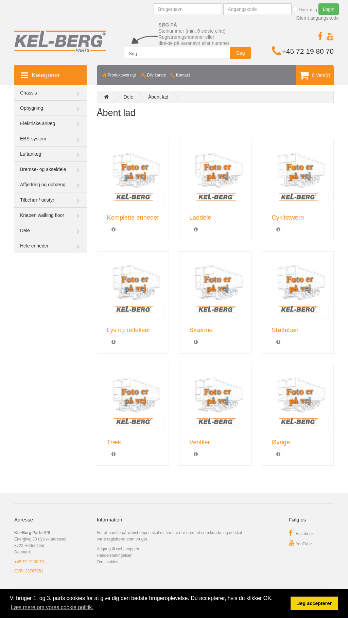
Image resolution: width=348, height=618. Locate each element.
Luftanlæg (30, 154)
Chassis (28, 93)
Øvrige (281, 442)
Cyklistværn (288, 217)
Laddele (200, 217)
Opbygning (31, 108)
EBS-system (33, 138)
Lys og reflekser (129, 330)
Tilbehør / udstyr (37, 200)
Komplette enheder (133, 217)
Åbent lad (158, 97)
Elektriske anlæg (37, 123)
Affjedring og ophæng (43, 184)
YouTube (300, 544)
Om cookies (107, 562)
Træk (114, 442)
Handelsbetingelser (114, 555)
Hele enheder (34, 245)
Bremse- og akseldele (43, 169)
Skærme (201, 330)
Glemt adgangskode (317, 18)
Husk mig (305, 9)
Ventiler (199, 442)
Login (328, 9)
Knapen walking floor (42, 215)
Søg (240, 53)
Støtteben (285, 330)
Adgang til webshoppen (118, 549)
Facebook (301, 533)
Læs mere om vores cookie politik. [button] (52, 607)
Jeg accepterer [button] (314, 603)
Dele (25, 230)
